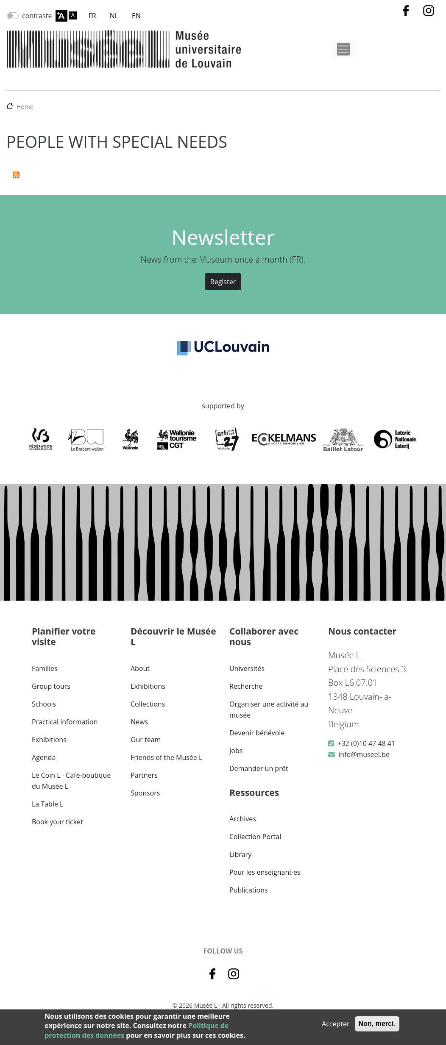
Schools (44, 704)
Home (25, 107)
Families (45, 668)
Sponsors (145, 793)
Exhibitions (49, 739)
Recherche (245, 686)
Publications (248, 890)
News (139, 721)
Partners (144, 775)
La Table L (47, 804)
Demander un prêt (258, 768)
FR (92, 15)
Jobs (236, 750)
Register (223, 281)
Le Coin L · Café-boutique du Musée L (71, 781)
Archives (242, 818)
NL (114, 15)
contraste (37, 15)
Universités (247, 668)
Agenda (44, 757)
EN (136, 15)
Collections (148, 704)
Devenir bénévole (256, 732)
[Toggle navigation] (343, 49)
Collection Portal (255, 836)
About (140, 668)
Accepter (335, 1023)
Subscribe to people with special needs (16, 175)
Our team (146, 739)
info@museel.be (363, 754)
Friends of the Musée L (166, 757)
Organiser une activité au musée (268, 709)
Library (240, 854)
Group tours (51, 686)
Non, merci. (377, 1023)
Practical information (65, 721)
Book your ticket (57, 821)
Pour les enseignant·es (265, 872)
